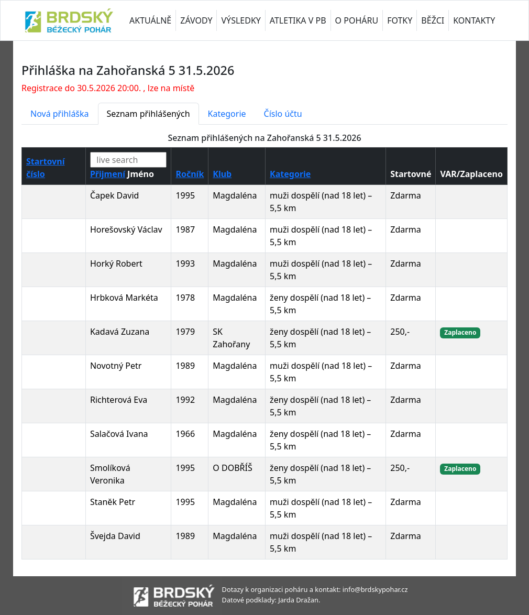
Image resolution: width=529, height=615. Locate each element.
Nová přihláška (59, 113)
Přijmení (107, 174)
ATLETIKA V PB (298, 20)
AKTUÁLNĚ (150, 20)
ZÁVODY (196, 20)
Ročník (189, 174)
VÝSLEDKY (240, 20)
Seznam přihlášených (148, 113)
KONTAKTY (474, 20)
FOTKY (399, 20)
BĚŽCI (432, 20)
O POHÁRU (357, 20)
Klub (222, 174)
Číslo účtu (283, 113)
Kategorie (227, 113)
